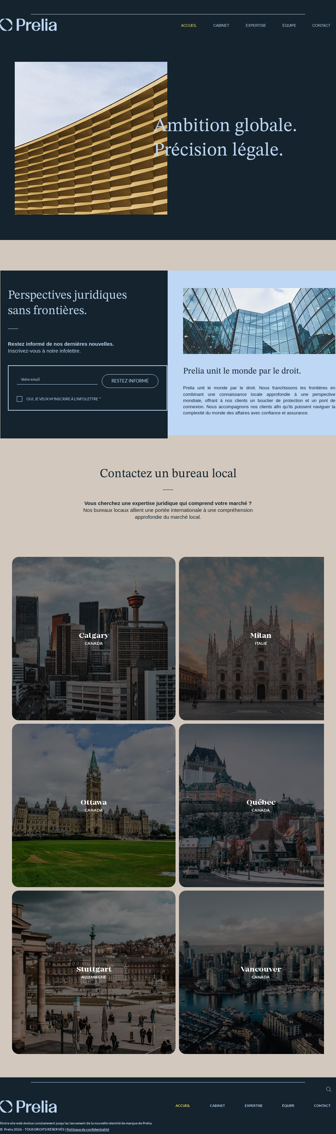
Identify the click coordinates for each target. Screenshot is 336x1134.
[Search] (329, 1089)
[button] (218, 26)
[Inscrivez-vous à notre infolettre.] (55, 379)
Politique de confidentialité (88, 1129)
